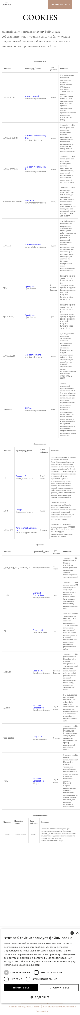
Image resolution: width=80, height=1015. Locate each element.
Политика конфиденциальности (23, 1006)
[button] (41, 997)
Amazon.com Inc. (33, 96)
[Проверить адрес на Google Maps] (44, 4)
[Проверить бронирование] (60, 4)
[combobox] (72, 933)
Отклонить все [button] (59, 987)
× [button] (77, 933)
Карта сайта (42, 1010)
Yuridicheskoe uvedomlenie (59, 1006)
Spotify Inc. (30, 286)
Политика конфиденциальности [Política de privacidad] (22, 964)
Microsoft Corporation (38, 594)
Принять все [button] (21, 987)
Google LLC (21, 476)
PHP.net (28, 408)
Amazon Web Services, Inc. (35, 136)
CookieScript (31, 200)
